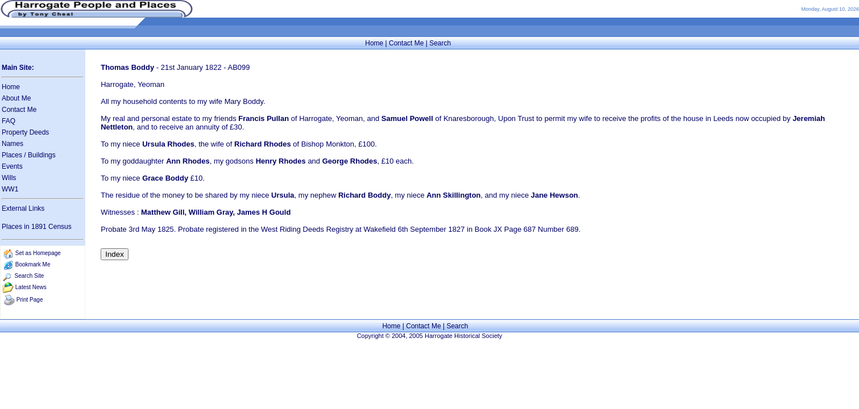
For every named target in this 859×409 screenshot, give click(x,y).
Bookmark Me (33, 264)
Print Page (29, 300)
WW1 (10, 189)
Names (12, 144)
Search (440, 43)
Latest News (31, 287)
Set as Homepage (38, 253)
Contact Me (406, 43)
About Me (16, 98)
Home (374, 43)
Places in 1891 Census (37, 227)
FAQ (8, 121)
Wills (9, 178)
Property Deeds (25, 132)
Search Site (29, 276)
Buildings (42, 155)
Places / (15, 155)
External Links (23, 208)
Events (12, 166)
